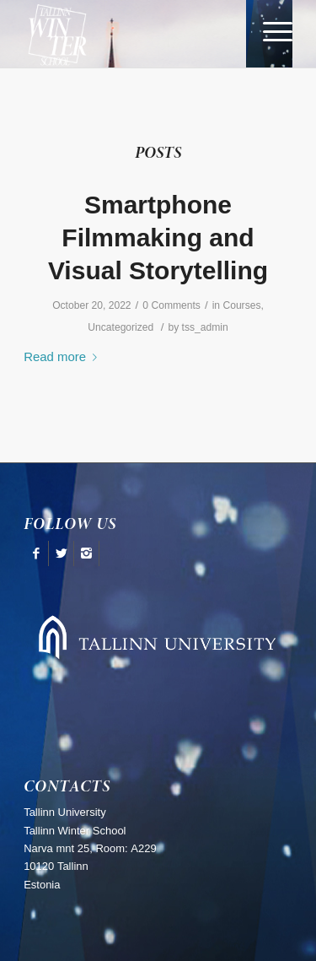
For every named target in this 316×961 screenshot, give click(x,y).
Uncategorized (120, 327)
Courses (241, 305)
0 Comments (171, 305)
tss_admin (205, 327)
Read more (64, 356)
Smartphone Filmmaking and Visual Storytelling (158, 237)
